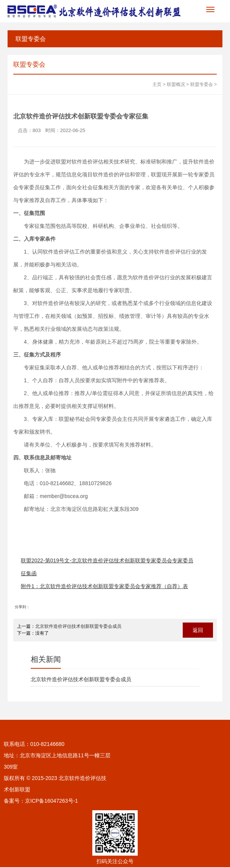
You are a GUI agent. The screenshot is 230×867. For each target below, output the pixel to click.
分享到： (22, 607)
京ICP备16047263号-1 (51, 801)
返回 (198, 630)
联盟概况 (176, 84)
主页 (157, 84)
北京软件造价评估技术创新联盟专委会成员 (78, 626)
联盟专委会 (31, 39)
